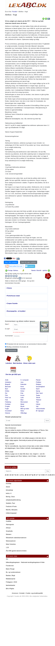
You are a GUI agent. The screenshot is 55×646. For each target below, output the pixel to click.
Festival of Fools (11, 506)
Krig (22, 393)
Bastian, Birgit (10, 575)
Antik (6, 380)
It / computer (25, 380)
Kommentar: (8, 336)
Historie (7, 413)
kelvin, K (8, 493)
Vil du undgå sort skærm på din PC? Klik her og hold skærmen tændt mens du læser (24, 22)
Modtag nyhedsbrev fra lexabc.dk (17, 347)
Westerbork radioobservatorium (16, 537)
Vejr (37, 406)
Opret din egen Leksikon (28, 262)
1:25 (7, 547)
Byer (6, 389)
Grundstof (8, 411)
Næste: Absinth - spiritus (40, 270)
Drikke (7, 391)
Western (8, 534)
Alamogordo (10, 524)
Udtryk (38, 404)
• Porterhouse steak (13, 296)
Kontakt (21, 593)
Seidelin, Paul (10, 503)
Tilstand (38, 400)
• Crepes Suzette (12, 303)
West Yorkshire (11, 544)
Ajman (8, 487)
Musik (22, 406)
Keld (6, 436)
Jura (22, 382)
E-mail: (7, 329)
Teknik (38, 397)
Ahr (7, 559)
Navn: (7, 324)
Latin (22, 397)
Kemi (22, 386)
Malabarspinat (10, 579)
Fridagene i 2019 (11, 582)
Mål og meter (25, 408)
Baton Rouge (10, 569)
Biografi (7, 384)
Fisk (6, 395)
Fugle (7, 408)
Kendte (23, 389)
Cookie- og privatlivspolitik (34, 593)
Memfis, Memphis (11, 510)
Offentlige (24, 413)
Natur (22, 411)
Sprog (38, 391)
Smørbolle (9, 531)
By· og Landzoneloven (13, 572)
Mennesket (24, 402)
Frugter (7, 406)
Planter (38, 380)
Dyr (6, 393)
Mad (22, 400)
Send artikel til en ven (15, 266)
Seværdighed (40, 386)
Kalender (23, 384)
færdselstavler (10, 585)
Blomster (8, 386)
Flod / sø (8, 397)
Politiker (38, 382)
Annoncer (15, 593)
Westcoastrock (11, 541)
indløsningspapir (11, 513)
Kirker (22, 391)
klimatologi (9, 490)
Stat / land (39, 393)
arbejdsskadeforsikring (13, 500)
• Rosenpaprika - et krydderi (15, 311)
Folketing (8, 402)
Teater (38, 395)
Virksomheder (40, 408)
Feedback (31, 266)
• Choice (9, 288)
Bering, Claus (10, 496)
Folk (6, 400)
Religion (38, 384)
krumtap (8, 483)
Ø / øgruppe (40, 411)
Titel (37, 402)
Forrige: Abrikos (11, 270)
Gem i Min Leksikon (11, 262)
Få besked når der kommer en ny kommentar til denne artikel (26, 344)
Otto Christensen (10, 428)
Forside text (10, 565)
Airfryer (8, 528)
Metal (22, 404)
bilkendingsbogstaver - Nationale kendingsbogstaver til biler (25, 562)
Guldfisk (8, 521)
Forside (14, 11)
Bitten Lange (9, 452)
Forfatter (8, 404)
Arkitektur (8, 382)
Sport (38, 389)
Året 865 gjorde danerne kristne (16, 551)
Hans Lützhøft (9, 444)
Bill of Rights (10, 588)
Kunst (22, 395)
